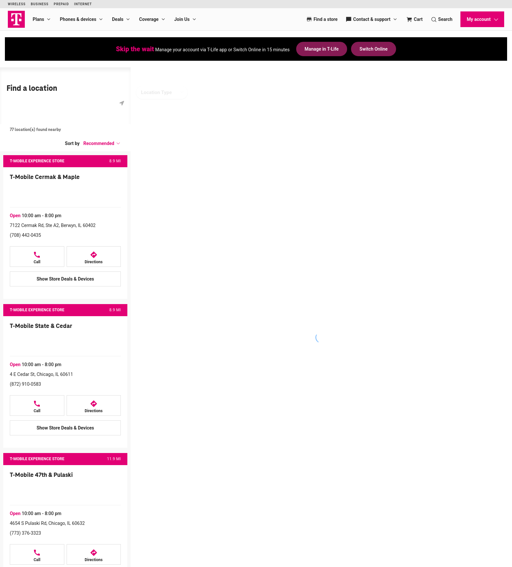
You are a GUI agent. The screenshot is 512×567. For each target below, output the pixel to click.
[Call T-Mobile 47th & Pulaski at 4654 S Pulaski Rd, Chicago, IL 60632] (37, 554)
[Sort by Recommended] (102, 143)
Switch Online (374, 49)
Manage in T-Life (322, 49)
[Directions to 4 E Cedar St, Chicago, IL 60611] (94, 405)
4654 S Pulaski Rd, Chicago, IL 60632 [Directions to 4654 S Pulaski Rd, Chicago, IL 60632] (47, 523)
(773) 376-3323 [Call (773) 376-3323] (25, 533)
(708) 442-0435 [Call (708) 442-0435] (25, 235)
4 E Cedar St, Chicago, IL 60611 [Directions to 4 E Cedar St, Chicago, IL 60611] (41, 374)
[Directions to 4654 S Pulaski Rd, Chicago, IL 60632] (94, 554)
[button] (102, 143)
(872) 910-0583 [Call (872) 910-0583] (25, 384)
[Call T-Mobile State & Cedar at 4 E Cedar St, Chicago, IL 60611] (37, 405)
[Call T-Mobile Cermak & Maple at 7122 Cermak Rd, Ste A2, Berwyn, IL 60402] (37, 256)
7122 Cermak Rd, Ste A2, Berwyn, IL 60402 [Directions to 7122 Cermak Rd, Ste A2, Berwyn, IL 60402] (53, 225)
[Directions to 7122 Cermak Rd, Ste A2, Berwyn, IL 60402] (94, 256)
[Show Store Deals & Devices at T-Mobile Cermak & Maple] (65, 278)
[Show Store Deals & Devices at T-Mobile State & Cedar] (65, 427)
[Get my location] (121, 103)
